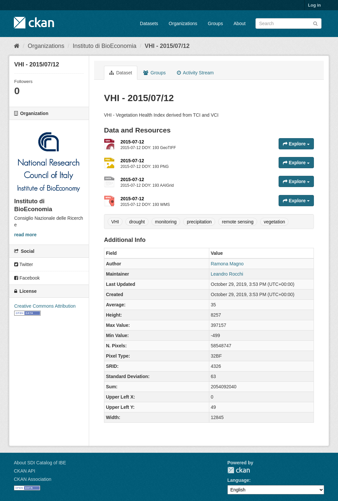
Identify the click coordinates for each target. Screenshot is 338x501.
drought (137, 221)
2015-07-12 (132, 141)
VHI (115, 221)
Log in (314, 5)
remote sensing (238, 221)
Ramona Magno (227, 263)
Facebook (27, 278)
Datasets (149, 23)
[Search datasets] (288, 23)
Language (238, 480)
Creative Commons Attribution (45, 306)
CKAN (238, 470)
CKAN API (24, 471)
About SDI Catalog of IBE (40, 462)
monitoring (166, 221)
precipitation (199, 221)
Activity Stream (195, 72)
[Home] (16, 46)
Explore (296, 143)
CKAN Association (32, 479)
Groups (215, 23)
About (239, 23)
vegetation (274, 221)
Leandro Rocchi (227, 274)
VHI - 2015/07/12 (167, 46)
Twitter (23, 264)
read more (25, 234)
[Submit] (315, 23)
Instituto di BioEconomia (104, 46)
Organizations (183, 23)
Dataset (120, 72)
